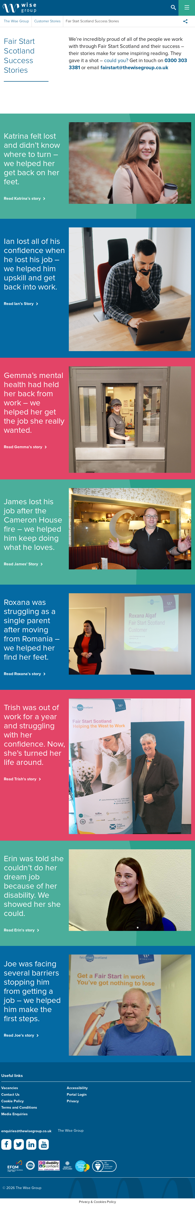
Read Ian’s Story (19, 303)
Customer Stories (47, 21)
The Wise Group (16, 21)
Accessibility (77, 1088)
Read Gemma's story (23, 446)
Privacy (73, 1101)
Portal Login (77, 1094)
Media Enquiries (14, 1114)
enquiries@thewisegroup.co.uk (26, 1131)
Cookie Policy (12, 1101)
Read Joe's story (19, 1035)
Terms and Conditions (19, 1107)
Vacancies (9, 1088)
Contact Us (10, 1094)
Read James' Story (21, 564)
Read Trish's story (20, 779)
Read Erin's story (19, 930)
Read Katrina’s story (22, 198)
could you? (116, 61)
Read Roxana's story (22, 673)
